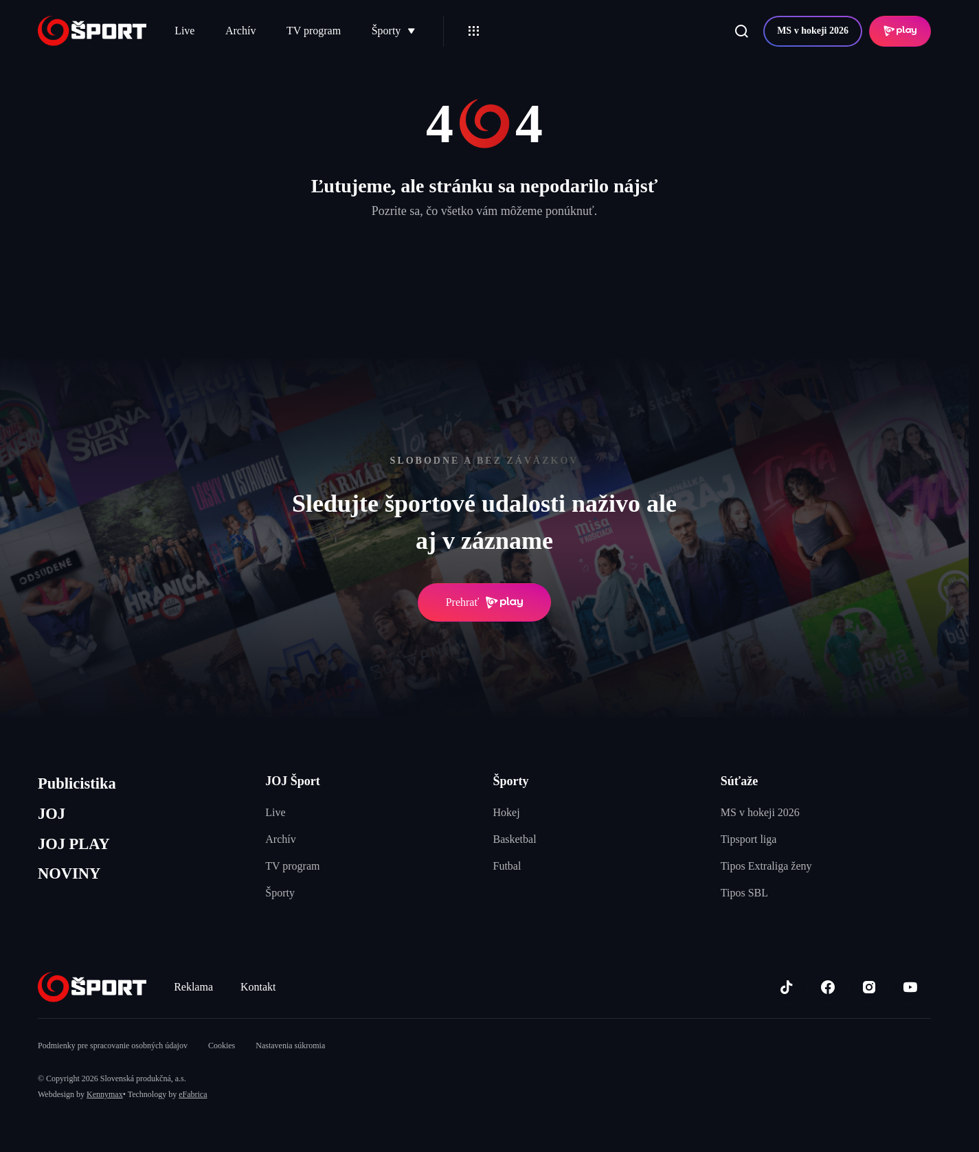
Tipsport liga (749, 839)
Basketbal (515, 839)
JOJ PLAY (77, 850)
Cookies (221, 1045)
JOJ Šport (292, 781)
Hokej (506, 812)
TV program (313, 30)
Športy (394, 30)
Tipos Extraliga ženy (766, 866)
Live (184, 30)
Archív (240, 30)
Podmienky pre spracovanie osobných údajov (113, 1045)
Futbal (507, 866)
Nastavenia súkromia (290, 1045)
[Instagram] (869, 987)
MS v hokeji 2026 (812, 30)
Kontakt (258, 987)
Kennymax (105, 1094)
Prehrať (485, 602)
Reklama (193, 987)
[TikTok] (786, 987)
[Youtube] (910, 987)
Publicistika (81, 785)
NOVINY (72, 883)
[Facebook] (827, 987)
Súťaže (739, 781)
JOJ (53, 818)
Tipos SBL (744, 893)
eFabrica (193, 1094)
